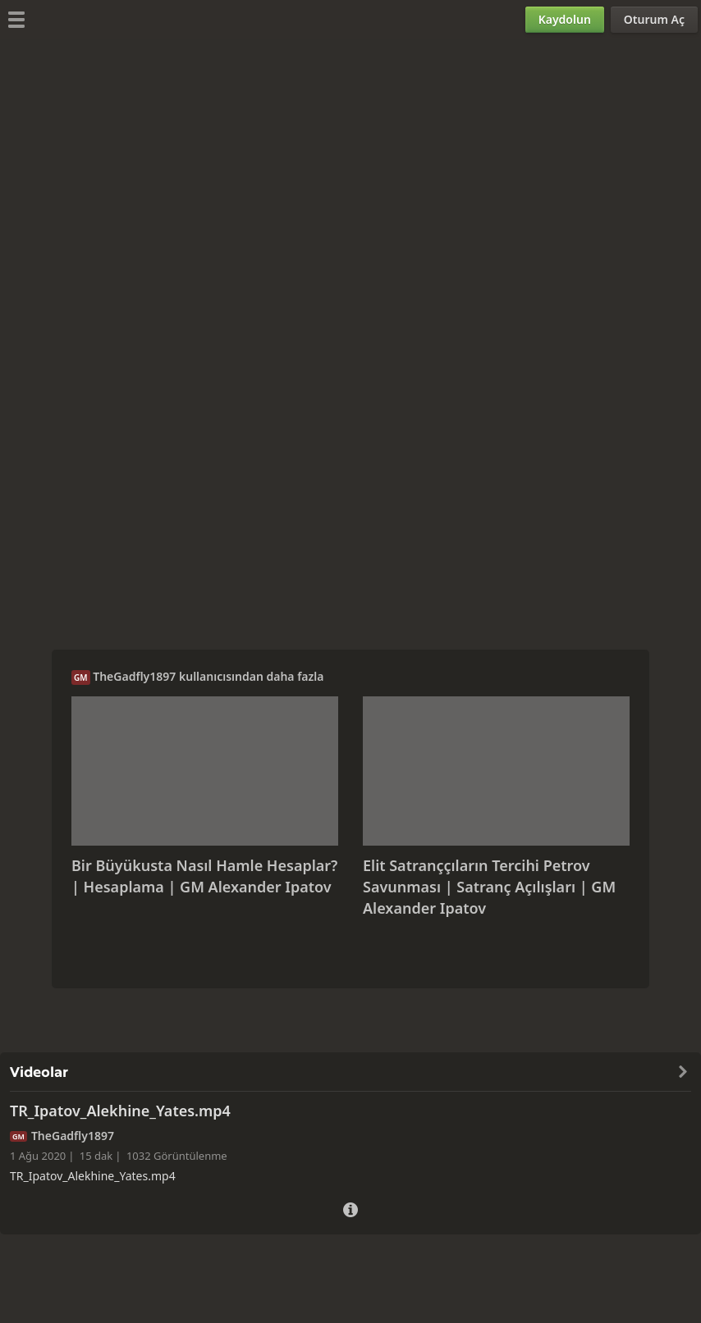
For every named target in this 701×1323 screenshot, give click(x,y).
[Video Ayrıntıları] (350, 1207)
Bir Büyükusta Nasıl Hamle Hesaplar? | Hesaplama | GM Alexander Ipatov (204, 875)
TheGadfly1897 (134, 676)
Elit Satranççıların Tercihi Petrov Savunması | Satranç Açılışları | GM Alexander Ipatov (489, 886)
